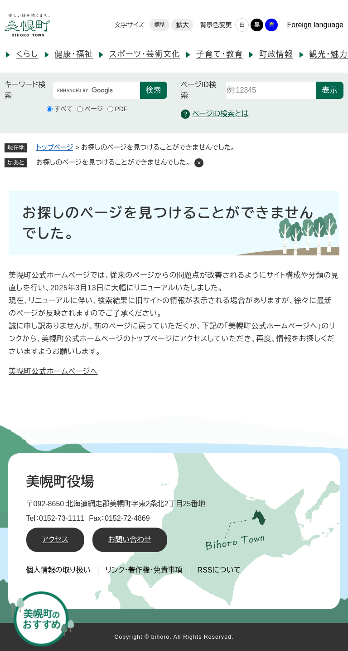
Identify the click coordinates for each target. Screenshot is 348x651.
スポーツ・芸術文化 (144, 54)
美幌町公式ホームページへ (53, 371)
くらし (27, 54)
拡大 (182, 25)
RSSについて (219, 570)
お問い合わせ (129, 539)
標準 (159, 25)
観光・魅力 (328, 54)
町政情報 (276, 54)
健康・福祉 (74, 54)
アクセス (55, 539)
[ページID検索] (271, 90)
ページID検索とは (215, 114)
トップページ (54, 147)
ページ (94, 109)
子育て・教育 (219, 54)
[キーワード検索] (96, 90)
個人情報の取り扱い (58, 570)
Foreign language (315, 25)
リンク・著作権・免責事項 (144, 570)
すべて (63, 109)
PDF (121, 109)
